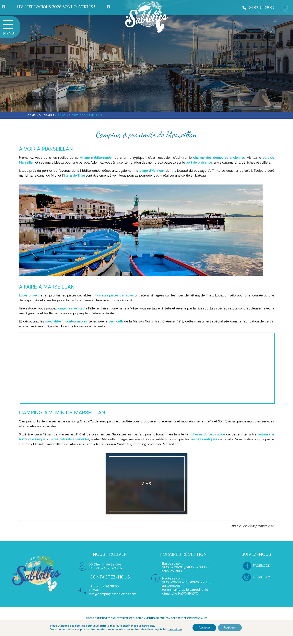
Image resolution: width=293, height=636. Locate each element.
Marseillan (170, 444)
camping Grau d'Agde (82, 421)
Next (108, 7)
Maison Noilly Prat (147, 321)
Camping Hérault (40, 115)
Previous (3, 7)
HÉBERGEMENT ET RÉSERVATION (146, 627)
